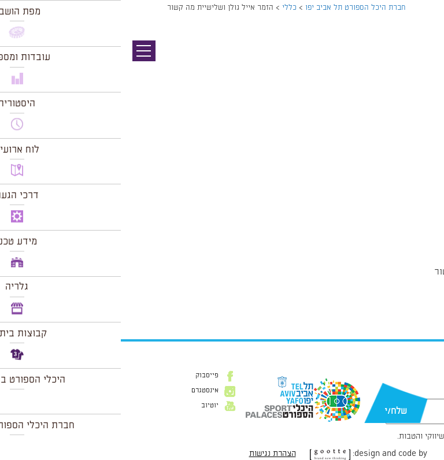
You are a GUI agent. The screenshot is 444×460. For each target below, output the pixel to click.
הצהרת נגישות (151, 454)
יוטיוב (89, 405)
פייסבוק (86, 375)
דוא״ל (419, 393)
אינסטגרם (84, 390)
